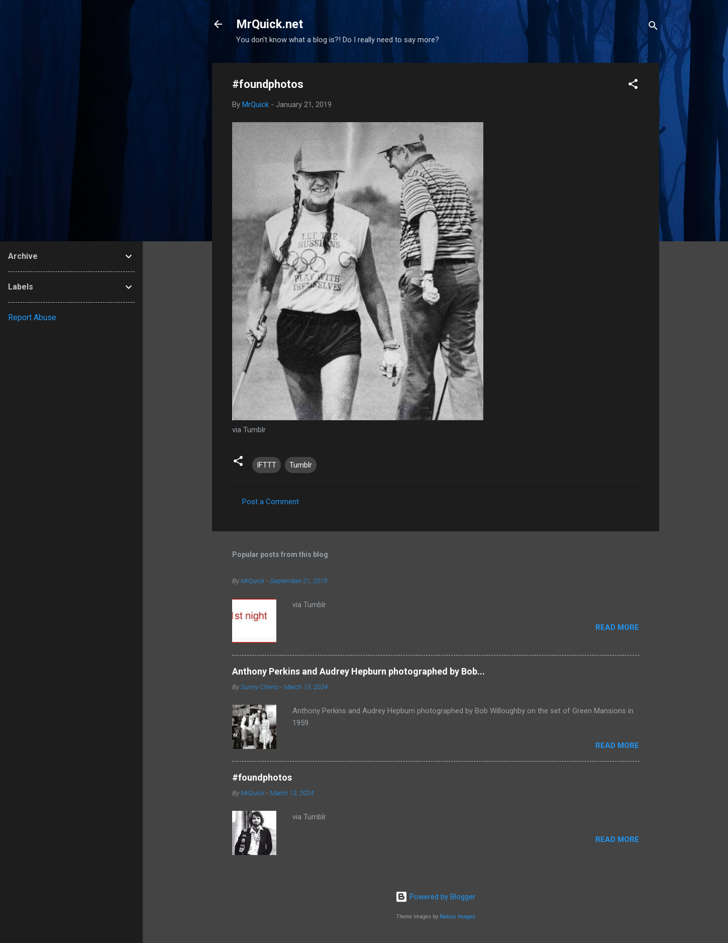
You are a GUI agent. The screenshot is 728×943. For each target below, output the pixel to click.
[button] (633, 85)
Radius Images (457, 916)
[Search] (653, 27)
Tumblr (300, 464)
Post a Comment (270, 501)
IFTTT (266, 464)
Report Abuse (32, 317)
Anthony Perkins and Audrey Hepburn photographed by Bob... (358, 671)
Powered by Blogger (435, 896)
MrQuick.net (269, 24)
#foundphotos (262, 777)
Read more (617, 627)
